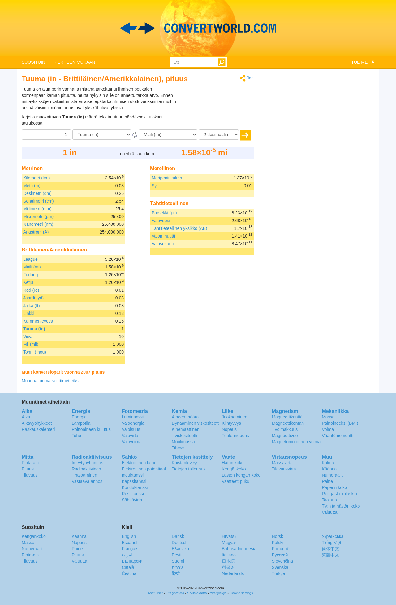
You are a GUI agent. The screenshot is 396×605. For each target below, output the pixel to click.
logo (198, 28)
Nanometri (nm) (38, 224)
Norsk (277, 536)
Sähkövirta (132, 499)
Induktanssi (133, 475)
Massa (328, 416)
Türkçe (278, 573)
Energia (79, 416)
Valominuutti (163, 236)
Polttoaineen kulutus (91, 429)
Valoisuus (131, 429)
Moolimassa (183, 441)
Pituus (28, 468)
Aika (26, 416)
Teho (76, 435)
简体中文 (330, 548)
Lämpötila (81, 423)
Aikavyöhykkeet (37, 423)
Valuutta (329, 512)
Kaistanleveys (185, 462)
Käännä (329, 468)
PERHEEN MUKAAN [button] (74, 62)
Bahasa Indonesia (239, 548)
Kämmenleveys (38, 321)
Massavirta (282, 462)
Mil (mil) (30, 344)
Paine (327, 481)
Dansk (178, 536)
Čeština (129, 573)
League (30, 259)
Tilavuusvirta (284, 468)
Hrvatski (230, 536)
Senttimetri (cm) (38, 201)
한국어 (228, 567)
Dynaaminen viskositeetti (196, 423)
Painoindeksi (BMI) (340, 423)
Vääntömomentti (337, 435)
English (129, 536)
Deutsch (179, 542)
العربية (128, 554)
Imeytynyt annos (87, 462)
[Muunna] (168, 134)
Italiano (229, 554)
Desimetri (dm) (37, 193)
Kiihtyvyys (231, 423)
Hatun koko (233, 462)
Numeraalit (332, 475)
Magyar (229, 542)
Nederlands (233, 573)
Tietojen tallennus (188, 468)
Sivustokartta (197, 593)
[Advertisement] (215, 101)
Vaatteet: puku (235, 481)
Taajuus (329, 499)
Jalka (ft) (31, 305)
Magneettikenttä (287, 416)
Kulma (328, 462)
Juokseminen (235, 416)
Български (132, 561)
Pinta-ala (30, 462)
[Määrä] (46, 134)
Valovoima (131, 441)
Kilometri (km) (36, 177)
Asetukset (155, 593)
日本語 (228, 561)
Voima (328, 429)
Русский (280, 554)
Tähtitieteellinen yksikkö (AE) (179, 228)
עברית (177, 567)
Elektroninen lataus (140, 462)
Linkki (28, 313)
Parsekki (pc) (164, 212)
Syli (155, 185)
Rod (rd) (31, 290)
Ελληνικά (180, 548)
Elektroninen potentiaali (144, 468)
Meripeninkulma (167, 177)
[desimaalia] (219, 134)
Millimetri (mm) (37, 208)
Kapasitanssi (134, 481)
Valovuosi (161, 220)
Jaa (247, 78)
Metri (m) (32, 185)
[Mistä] (101, 134)
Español (129, 542)
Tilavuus (30, 475)
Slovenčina (282, 561)
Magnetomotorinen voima (296, 441)
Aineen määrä (185, 416)
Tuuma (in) (34, 328)
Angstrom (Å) (36, 232)
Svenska (280, 567)
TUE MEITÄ (362, 62)
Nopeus (229, 429)
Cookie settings (241, 593)
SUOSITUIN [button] (33, 62)
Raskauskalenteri (38, 429)
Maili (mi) (32, 266)
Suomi (178, 561)
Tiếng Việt (331, 542)
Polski (277, 542)
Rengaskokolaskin (339, 493)
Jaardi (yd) (33, 297)
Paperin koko (334, 487)
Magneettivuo (285, 435)
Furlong (30, 274)
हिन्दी (176, 573)
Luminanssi (133, 416)
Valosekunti (163, 243)
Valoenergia (133, 423)
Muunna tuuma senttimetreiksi (51, 380)
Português (281, 548)
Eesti (176, 554)
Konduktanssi (135, 487)
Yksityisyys (218, 593)
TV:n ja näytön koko (341, 506)
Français (130, 548)
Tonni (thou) (34, 352)
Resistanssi (133, 493)
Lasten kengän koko (241, 475)
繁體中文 (330, 554)
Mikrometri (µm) (38, 216)
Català (128, 567)
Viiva (27, 336)
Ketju (28, 282)
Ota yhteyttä (175, 593)
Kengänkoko (234, 468)
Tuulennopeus (235, 435)
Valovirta (130, 435)
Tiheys (178, 447)
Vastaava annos (87, 481)
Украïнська (332, 536)
